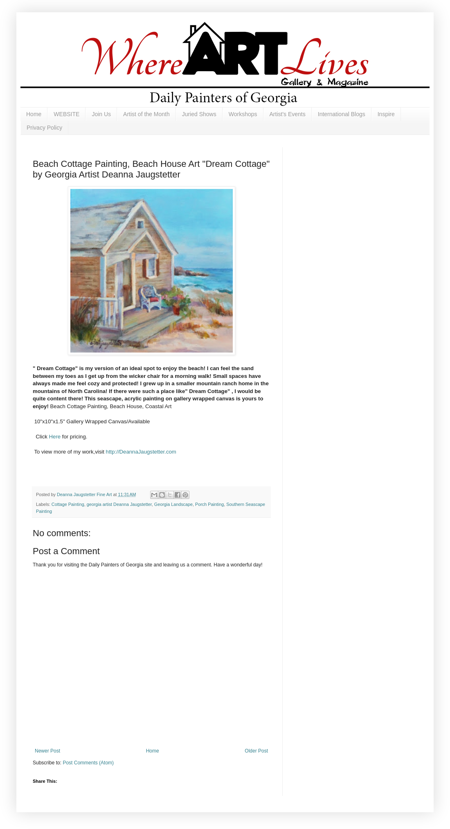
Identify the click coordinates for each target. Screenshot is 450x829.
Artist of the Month (146, 114)
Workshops (243, 114)
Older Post (256, 751)
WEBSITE (66, 114)
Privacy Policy (44, 127)
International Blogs (341, 114)
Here (55, 437)
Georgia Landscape (173, 504)
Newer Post (47, 751)
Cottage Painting (68, 504)
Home (33, 114)
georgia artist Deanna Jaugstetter (119, 504)
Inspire (386, 114)
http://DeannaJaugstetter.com (142, 452)
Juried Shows (199, 114)
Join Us (101, 114)
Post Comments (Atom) (88, 763)
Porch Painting (209, 504)
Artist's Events (288, 114)
